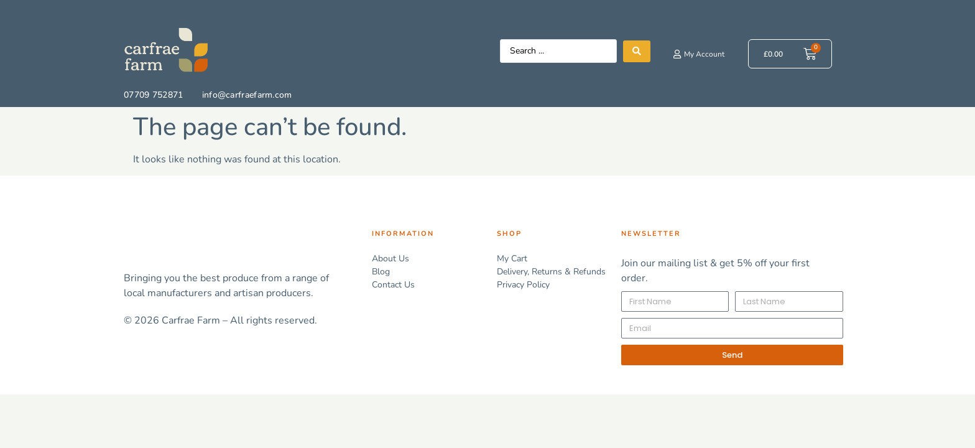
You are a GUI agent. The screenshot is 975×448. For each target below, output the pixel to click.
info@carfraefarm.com (247, 95)
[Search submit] (636, 51)
